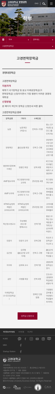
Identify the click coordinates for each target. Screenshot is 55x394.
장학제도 (43, 39)
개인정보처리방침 (9, 332)
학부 (19, 39)
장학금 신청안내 (27, 316)
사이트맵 (21, 332)
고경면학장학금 (27, 46)
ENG (36, 3)
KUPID (30, 332)
